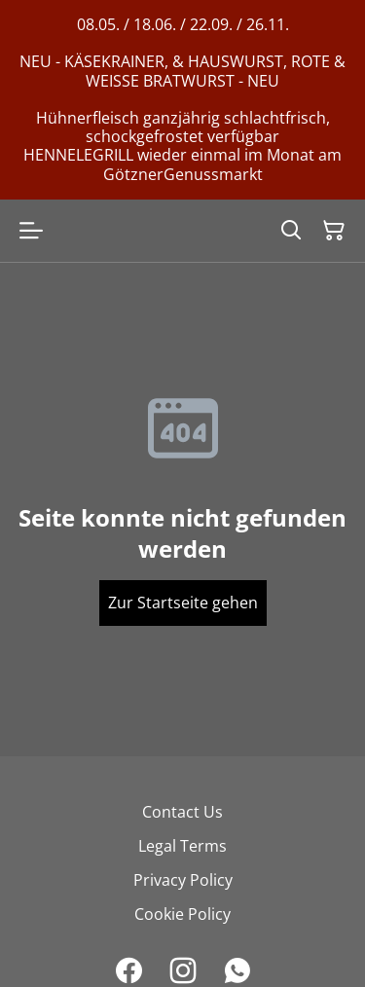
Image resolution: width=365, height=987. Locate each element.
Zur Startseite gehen (183, 602)
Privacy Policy (183, 880)
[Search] (291, 230)
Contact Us (182, 811)
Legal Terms (182, 846)
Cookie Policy (182, 914)
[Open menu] (31, 230)
